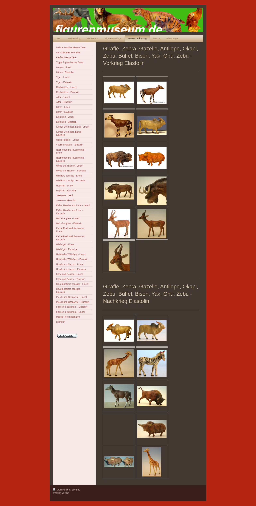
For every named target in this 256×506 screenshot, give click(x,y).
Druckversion (61, 489)
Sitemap (76, 489)
